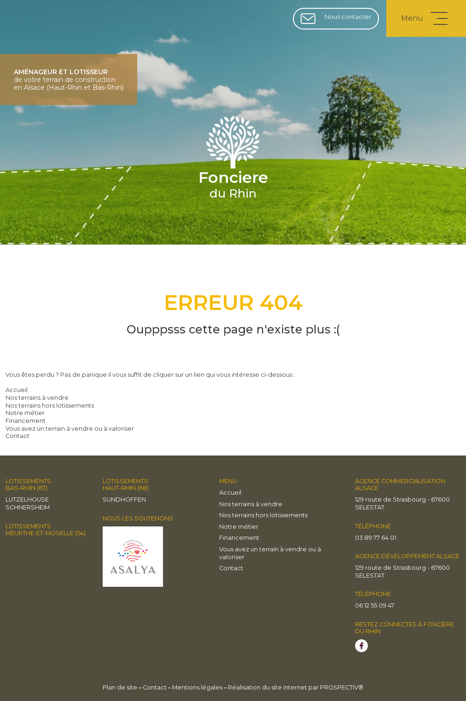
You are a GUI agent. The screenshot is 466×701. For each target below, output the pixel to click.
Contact (17, 435)
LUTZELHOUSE (27, 499)
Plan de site (120, 687)
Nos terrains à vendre (37, 397)
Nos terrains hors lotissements (50, 405)
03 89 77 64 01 (375, 537)
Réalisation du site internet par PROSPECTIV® (295, 687)
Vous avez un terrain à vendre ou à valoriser (70, 428)
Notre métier (25, 412)
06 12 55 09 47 (374, 605)
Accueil (17, 389)
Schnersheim (28, 507)
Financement (26, 420)
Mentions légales (197, 687)
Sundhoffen (124, 499)
